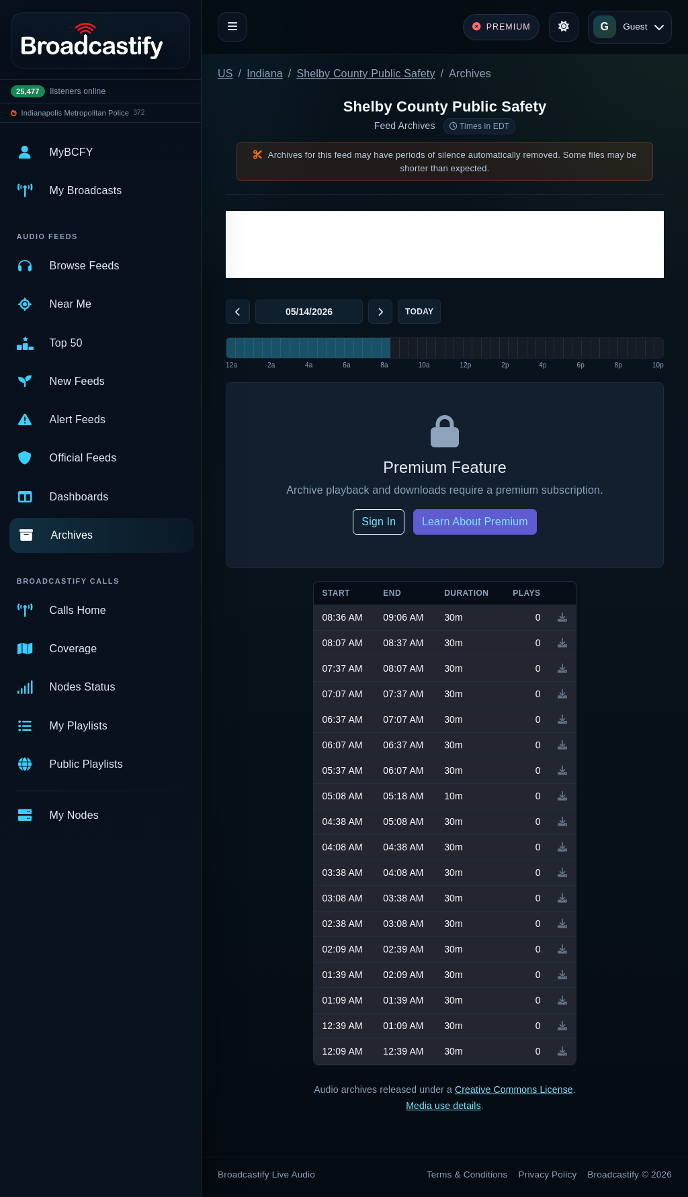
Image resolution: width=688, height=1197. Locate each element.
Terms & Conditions (467, 1174)
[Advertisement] (445, 244)
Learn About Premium (475, 521)
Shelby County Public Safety (365, 73)
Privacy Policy (548, 1174)
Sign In (378, 521)
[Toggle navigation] (232, 27)
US (225, 73)
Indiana (265, 73)
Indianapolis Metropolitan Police (75, 113)
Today (419, 311)
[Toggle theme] (563, 27)
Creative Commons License (514, 1089)
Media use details (443, 1105)
